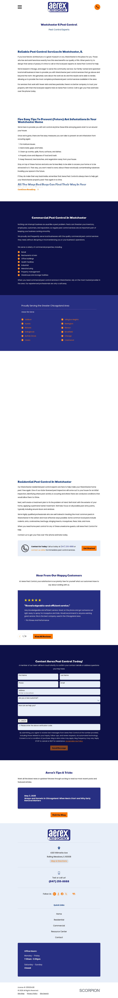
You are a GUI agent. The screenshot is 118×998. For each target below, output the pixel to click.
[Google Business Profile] (54, 894)
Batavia (28, 328)
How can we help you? (27, 705)
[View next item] (29, 636)
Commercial (59, 925)
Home (59, 914)
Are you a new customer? (28, 698)
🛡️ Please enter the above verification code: (35, 726)
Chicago (68, 336)
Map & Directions (59, 861)
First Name (23, 675)
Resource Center (59, 931)
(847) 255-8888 (67, 546)
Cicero (27, 340)
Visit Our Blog (59, 815)
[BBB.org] (58, 894)
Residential (59, 919)
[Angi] (70, 894)
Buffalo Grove (30, 336)
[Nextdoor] (73, 894)
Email (63, 683)
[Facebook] (62, 894)
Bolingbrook (29, 332)
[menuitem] (21, 993)
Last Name (65, 675)
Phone (21, 683)
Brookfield (69, 332)
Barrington (69, 324)
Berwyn (68, 328)
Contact (59, 937)
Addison (28, 319)
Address (22, 690)
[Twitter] (66, 894)
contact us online (38, 550)
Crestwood (69, 340)
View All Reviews (43, 636)
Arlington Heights (72, 319)
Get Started (89, 548)
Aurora (27, 324)
